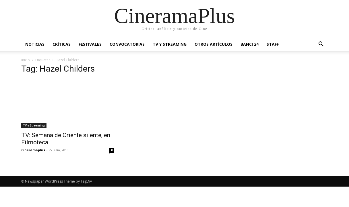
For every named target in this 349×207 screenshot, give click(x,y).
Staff (273, 44)
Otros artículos (213, 44)
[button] (321, 44)
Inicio (25, 59)
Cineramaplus (33, 150)
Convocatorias (127, 44)
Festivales (90, 44)
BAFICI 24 (250, 44)
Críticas (62, 44)
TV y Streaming (170, 44)
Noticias (34, 44)
